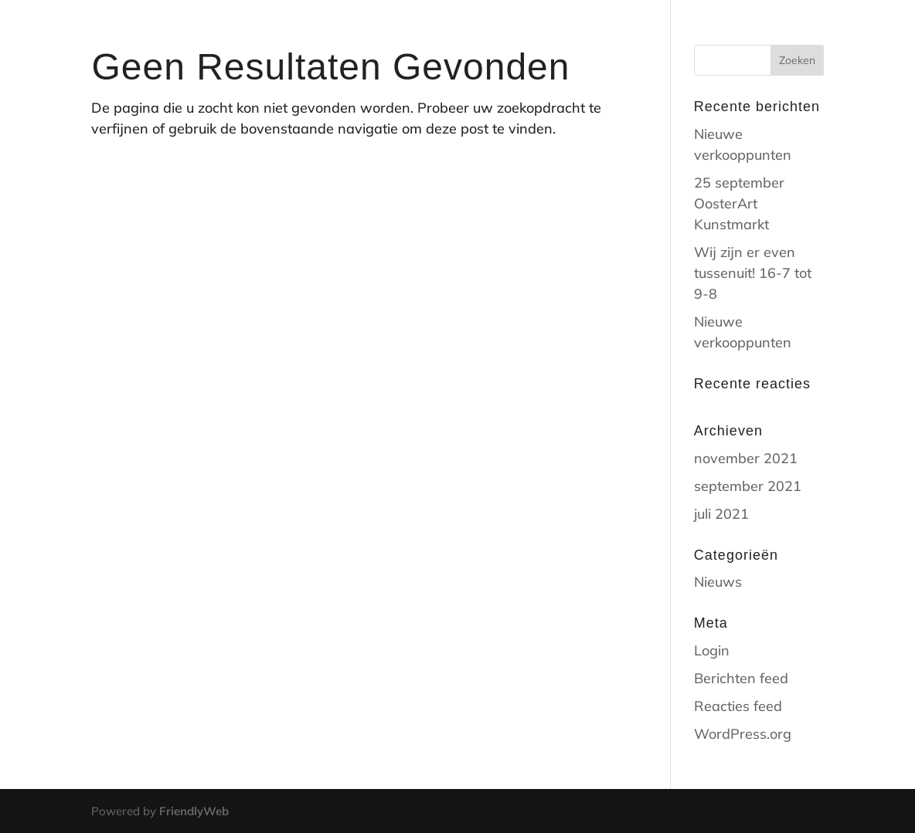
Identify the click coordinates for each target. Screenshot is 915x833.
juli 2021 (721, 514)
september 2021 (747, 486)
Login (712, 650)
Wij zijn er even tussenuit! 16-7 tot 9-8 (752, 273)
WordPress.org (742, 734)
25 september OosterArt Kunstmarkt (739, 203)
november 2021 (746, 458)
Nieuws (718, 582)
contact (709, 31)
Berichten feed (741, 678)
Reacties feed (738, 706)
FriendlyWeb (194, 811)
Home (584, 31)
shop (641, 31)
